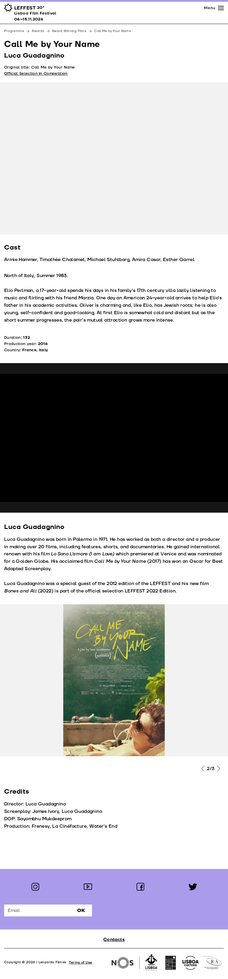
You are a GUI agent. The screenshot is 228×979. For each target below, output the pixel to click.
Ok (81, 910)
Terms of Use (80, 962)
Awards (38, 31)
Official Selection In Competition (36, 73)
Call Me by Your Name (112, 31)
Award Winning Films (69, 31)
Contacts (114, 940)
